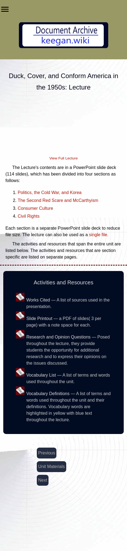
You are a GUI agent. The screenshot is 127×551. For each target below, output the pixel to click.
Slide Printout (39, 318)
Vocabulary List (41, 375)
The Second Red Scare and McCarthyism (58, 200)
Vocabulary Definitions (47, 393)
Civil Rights (29, 216)
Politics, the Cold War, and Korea (49, 192)
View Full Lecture (63, 158)
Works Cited (38, 300)
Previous (46, 453)
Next (42, 480)
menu (5, 9)
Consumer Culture (35, 208)
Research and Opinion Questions (58, 337)
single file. (98, 234)
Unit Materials (51, 466)
